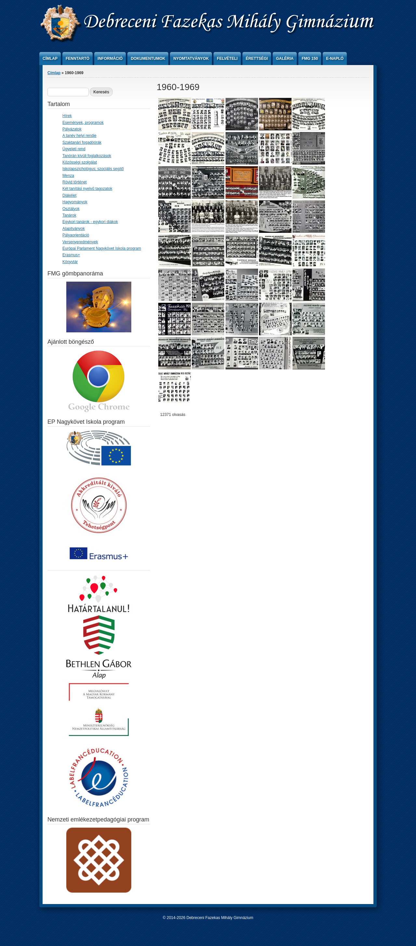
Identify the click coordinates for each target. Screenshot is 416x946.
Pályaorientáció (75, 235)
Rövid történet (74, 182)
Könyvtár (70, 262)
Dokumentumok (148, 58)
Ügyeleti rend (73, 149)
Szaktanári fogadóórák (81, 142)
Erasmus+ (71, 255)
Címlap (50, 58)
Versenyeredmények (80, 242)
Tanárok (69, 215)
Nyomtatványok (191, 58)
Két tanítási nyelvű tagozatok (87, 188)
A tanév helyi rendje (79, 135)
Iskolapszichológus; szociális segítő (93, 169)
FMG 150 (310, 58)
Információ (110, 58)
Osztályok (71, 209)
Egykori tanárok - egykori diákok (90, 222)
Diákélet (69, 195)
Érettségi (257, 58)
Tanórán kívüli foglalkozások (86, 155)
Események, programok (83, 122)
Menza (68, 175)
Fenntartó (77, 58)
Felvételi (227, 58)
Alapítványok (73, 228)
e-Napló (335, 58)
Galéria (284, 58)
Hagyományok (74, 202)
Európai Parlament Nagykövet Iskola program (101, 248)
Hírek (67, 115)
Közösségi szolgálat (79, 162)
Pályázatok (72, 129)
